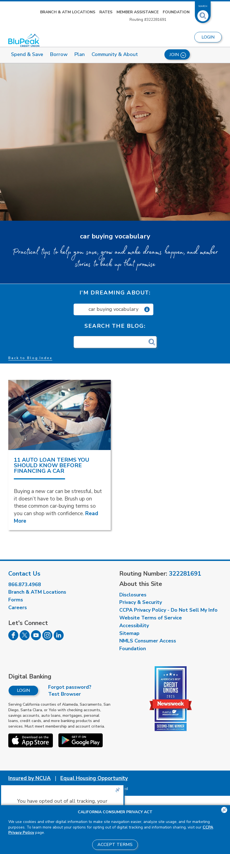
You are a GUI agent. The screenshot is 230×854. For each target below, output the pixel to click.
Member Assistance (138, 12)
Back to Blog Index (30, 358)
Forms (15, 599)
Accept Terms (115, 845)
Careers (17, 607)
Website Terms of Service (150, 617)
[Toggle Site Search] (203, 13)
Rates (105, 12)
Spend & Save (27, 54)
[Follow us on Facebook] (13, 638)
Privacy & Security (140, 602)
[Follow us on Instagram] (47, 638)
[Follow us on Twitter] (25, 638)
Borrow (59, 54)
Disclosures (132, 594)
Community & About (115, 54)
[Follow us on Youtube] (36, 638)
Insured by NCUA (29, 778)
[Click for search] (151, 342)
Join (177, 55)
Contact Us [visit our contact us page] (24, 574)
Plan (79, 54)
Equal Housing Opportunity (94, 778)
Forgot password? (69, 687)
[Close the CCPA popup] (118, 790)
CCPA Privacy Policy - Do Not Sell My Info (168, 610)
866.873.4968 (24, 584)
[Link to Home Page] (23, 40)
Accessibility (134, 625)
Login (23, 690)
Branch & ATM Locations (67, 12)
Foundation (176, 12)
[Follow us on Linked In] (59, 638)
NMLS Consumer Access (147, 640)
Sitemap (129, 633)
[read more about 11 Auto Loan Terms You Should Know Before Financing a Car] (59, 415)
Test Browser (64, 694)
